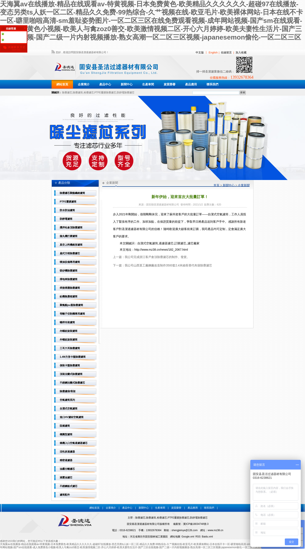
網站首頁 (62, 84)
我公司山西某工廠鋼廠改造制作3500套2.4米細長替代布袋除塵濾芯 (168, 265)
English (213, 52)
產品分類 (64, 182)
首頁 (216, 185)
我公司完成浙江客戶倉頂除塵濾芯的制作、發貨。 (157, 257)
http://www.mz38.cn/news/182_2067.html (161, 249)
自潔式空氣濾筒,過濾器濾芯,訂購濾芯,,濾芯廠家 (168, 243)
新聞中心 (229, 185)
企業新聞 (244, 185)
